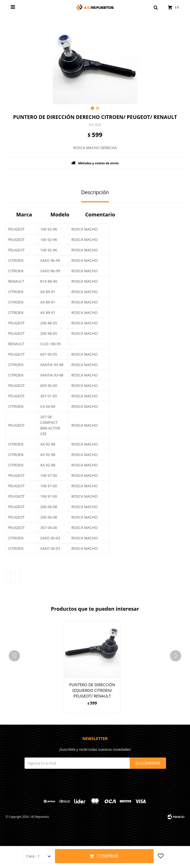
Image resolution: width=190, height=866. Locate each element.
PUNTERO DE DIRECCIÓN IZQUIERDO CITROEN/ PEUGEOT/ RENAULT (92, 690)
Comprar (107, 856)
